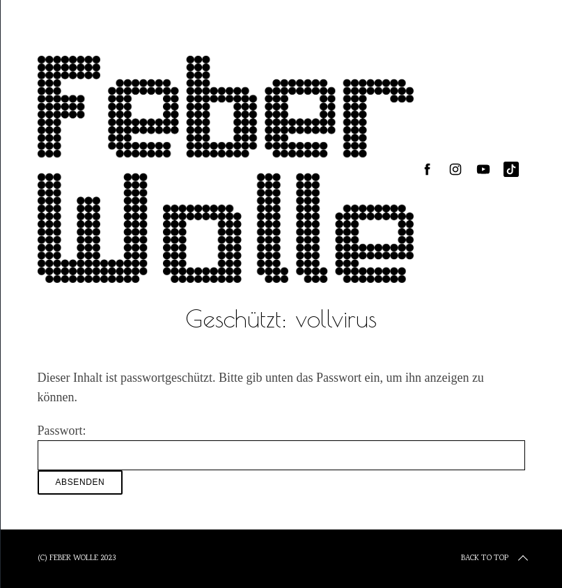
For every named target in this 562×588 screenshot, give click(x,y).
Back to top (496, 558)
